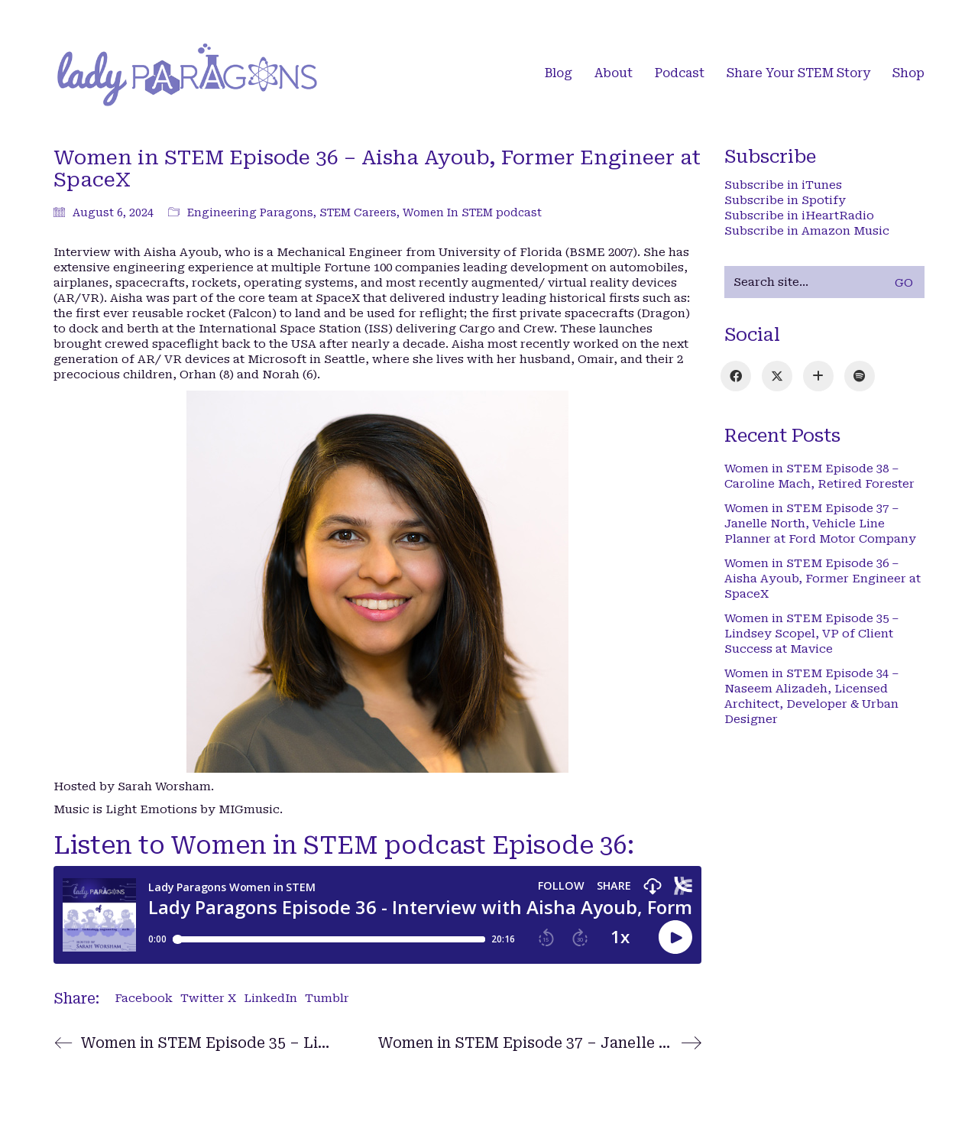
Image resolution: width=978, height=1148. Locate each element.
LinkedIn (270, 998)
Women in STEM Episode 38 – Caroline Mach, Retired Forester (819, 476)
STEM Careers (358, 212)
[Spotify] (859, 376)
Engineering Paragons (250, 212)
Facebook (144, 998)
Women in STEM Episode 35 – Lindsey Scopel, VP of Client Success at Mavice (811, 633)
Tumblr (327, 998)
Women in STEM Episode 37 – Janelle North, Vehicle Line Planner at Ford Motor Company (820, 523)
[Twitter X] (777, 376)
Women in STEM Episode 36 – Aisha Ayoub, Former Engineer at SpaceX (822, 578)
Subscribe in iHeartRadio (799, 215)
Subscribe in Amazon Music (806, 231)
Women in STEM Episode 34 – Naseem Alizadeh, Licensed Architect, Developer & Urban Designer (811, 696)
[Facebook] (736, 376)
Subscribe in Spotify (785, 200)
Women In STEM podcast (472, 212)
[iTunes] (818, 376)
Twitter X (208, 998)
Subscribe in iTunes (783, 185)
